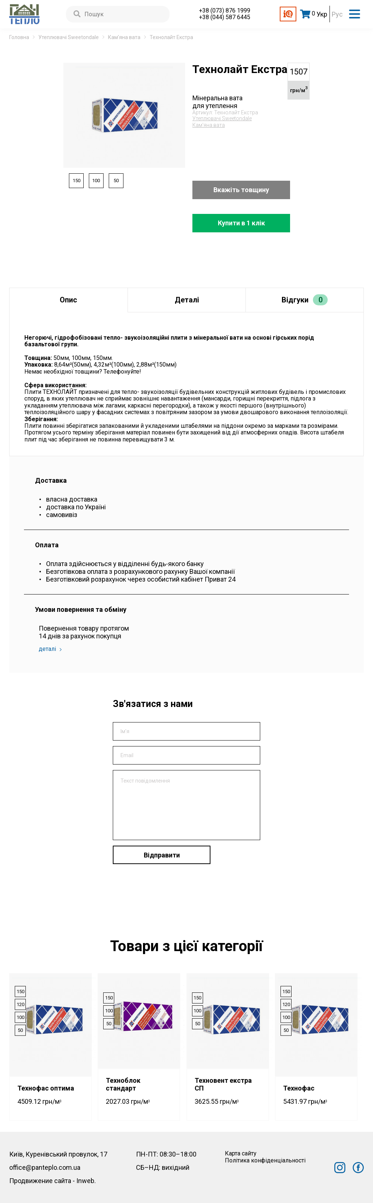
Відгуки (305, 299)
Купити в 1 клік (241, 223)
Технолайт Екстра (171, 37)
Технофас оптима (45, 1088)
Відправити (162, 855)
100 (97, 180)
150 (76, 180)
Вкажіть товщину (241, 190)
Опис (68, 299)
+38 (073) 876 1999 (224, 10)
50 (116, 180)
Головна (19, 37)
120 (20, 1004)
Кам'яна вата (124, 37)
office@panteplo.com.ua (44, 1167)
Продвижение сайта (40, 1181)
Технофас (298, 1088)
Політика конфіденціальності (265, 1160)
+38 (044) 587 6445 (224, 17)
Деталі (187, 299)
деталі (50, 648)
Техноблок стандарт (123, 1084)
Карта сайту (241, 1153)
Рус (337, 14)
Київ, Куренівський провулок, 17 (58, 1154)
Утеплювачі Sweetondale (68, 37)
